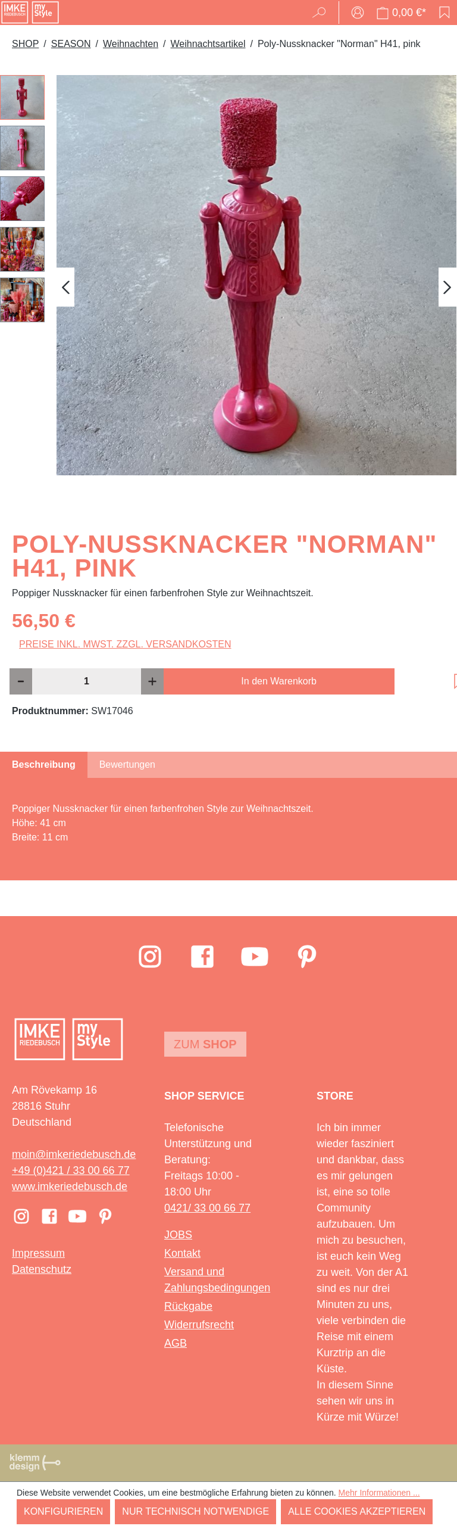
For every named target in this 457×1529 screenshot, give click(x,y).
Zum (205, 1044)
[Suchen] (322, 12)
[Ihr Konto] (357, 12)
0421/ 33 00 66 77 (207, 1208)
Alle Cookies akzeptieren (356, 1511)
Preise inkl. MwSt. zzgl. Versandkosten (125, 644)
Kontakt (182, 1253)
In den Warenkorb (279, 681)
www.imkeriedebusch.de (69, 1186)
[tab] (43, 765)
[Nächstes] (447, 287)
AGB (175, 1343)
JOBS (178, 1235)
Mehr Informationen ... (379, 1492)
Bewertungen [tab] (127, 764)
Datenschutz (41, 1269)
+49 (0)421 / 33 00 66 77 (71, 1170)
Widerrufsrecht (199, 1325)
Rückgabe (188, 1306)
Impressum (38, 1253)
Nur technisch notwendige (195, 1511)
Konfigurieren (63, 1511)
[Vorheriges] (65, 287)
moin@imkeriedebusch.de (74, 1154)
